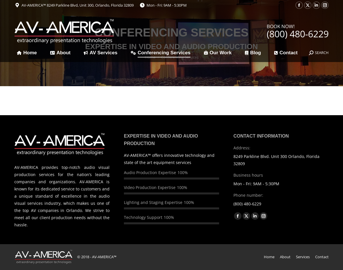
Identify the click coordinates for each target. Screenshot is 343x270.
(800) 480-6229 (298, 34)
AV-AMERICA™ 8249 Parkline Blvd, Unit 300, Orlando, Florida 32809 (78, 5)
